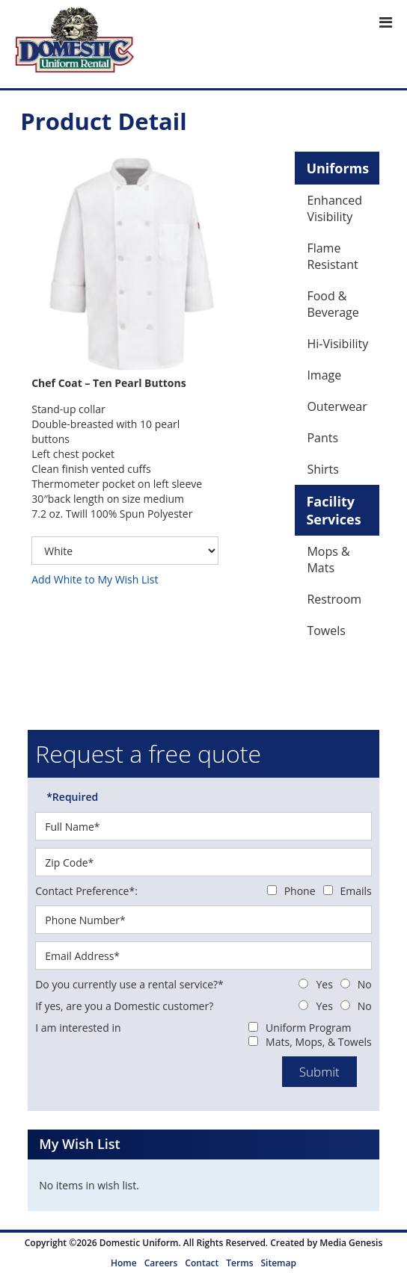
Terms (239, 1263)
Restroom (334, 599)
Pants (322, 438)
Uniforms (337, 168)
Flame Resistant (332, 256)
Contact (201, 1263)
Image (324, 375)
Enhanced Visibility (334, 208)
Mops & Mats (328, 559)
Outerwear (337, 406)
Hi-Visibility (337, 343)
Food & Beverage (332, 304)
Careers (161, 1263)
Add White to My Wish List (94, 579)
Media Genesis (350, 1242)
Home (124, 1263)
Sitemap (278, 1263)
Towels (326, 630)
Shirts (323, 469)
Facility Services (333, 510)
